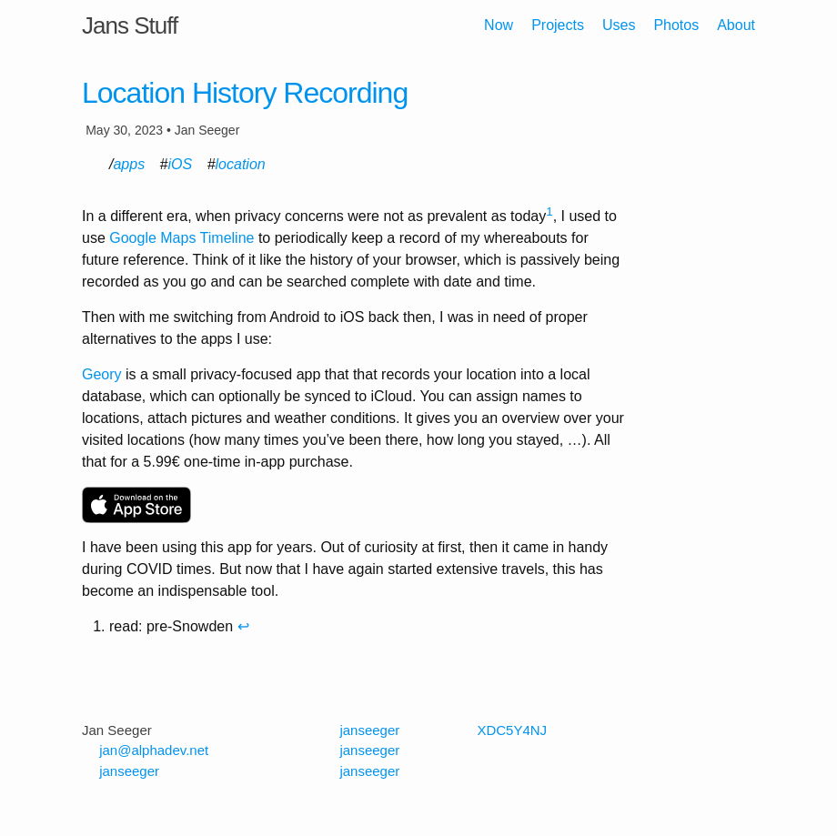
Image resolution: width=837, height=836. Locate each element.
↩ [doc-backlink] (243, 626)
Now (498, 25)
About (736, 25)
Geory (102, 374)
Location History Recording (245, 92)
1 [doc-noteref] (549, 211)
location (241, 164)
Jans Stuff (129, 25)
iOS (180, 164)
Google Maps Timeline (181, 238)
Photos (676, 25)
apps (129, 164)
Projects (557, 25)
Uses (618, 25)
